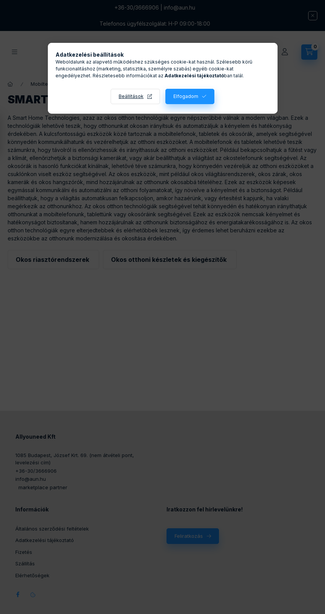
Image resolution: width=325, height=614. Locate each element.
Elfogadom (185, 96)
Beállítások (131, 96)
